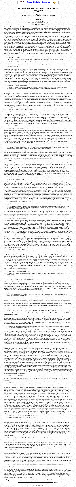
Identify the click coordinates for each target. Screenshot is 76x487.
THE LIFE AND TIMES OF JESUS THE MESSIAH (38, 8)
